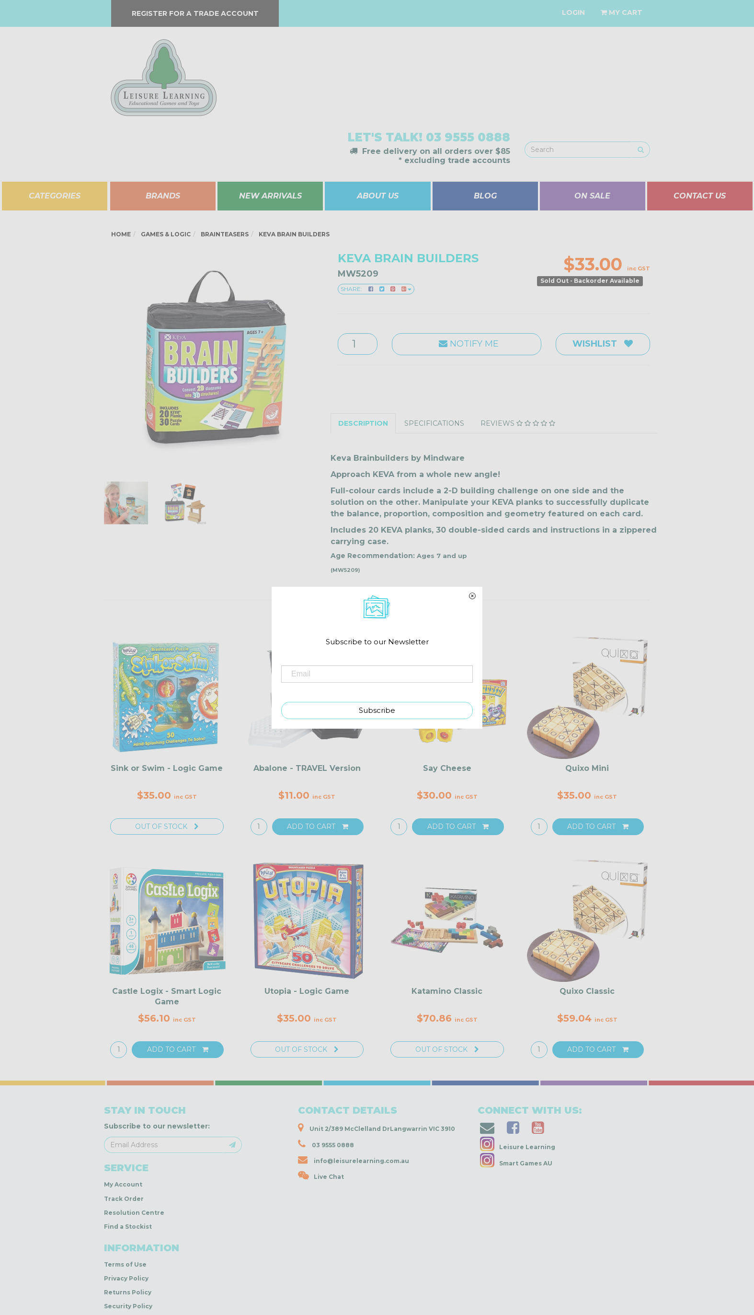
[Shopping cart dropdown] (622, 12)
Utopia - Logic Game (306, 991)
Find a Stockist (128, 1226)
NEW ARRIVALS (270, 195)
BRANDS (163, 195)
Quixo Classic (587, 991)
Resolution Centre (134, 1212)
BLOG (485, 195)
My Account (123, 1184)
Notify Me (466, 343)
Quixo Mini (587, 768)
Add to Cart (317, 826)
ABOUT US (378, 195)
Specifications (434, 423)
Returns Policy (127, 1292)
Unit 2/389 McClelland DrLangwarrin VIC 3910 (376, 1127)
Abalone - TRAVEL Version (307, 768)
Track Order (124, 1198)
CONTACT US (700, 195)
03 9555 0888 (468, 137)
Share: (376, 288)
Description (363, 423)
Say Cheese (447, 768)
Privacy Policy (126, 1278)
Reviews (517, 423)
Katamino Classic (446, 991)
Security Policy (128, 1306)
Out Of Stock (167, 826)
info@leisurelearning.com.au (353, 1159)
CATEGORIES (54, 195)
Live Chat (321, 1175)
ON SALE (592, 195)
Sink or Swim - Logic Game (167, 768)
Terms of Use (125, 1264)
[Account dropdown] (573, 12)
